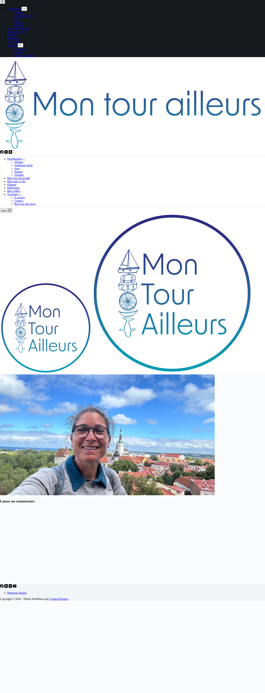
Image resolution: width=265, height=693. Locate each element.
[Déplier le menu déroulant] (24, 159)
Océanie (19, 174)
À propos (13, 194)
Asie (17, 168)
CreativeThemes (58, 598)
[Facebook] (2, 152)
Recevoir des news (25, 203)
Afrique (18, 162)
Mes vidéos (13, 191)
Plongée (11, 184)
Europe (18, 171)
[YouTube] (10, 152)
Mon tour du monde (18, 178)
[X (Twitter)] (6, 586)
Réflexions (13, 187)
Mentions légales (17, 592)
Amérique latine (23, 165)
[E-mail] (14, 586)
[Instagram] (6, 152)
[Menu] (6, 211)
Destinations (15, 158)
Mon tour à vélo (16, 181)
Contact (18, 200)
